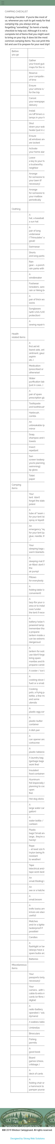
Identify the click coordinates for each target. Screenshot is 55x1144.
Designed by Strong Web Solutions (27, 1138)
